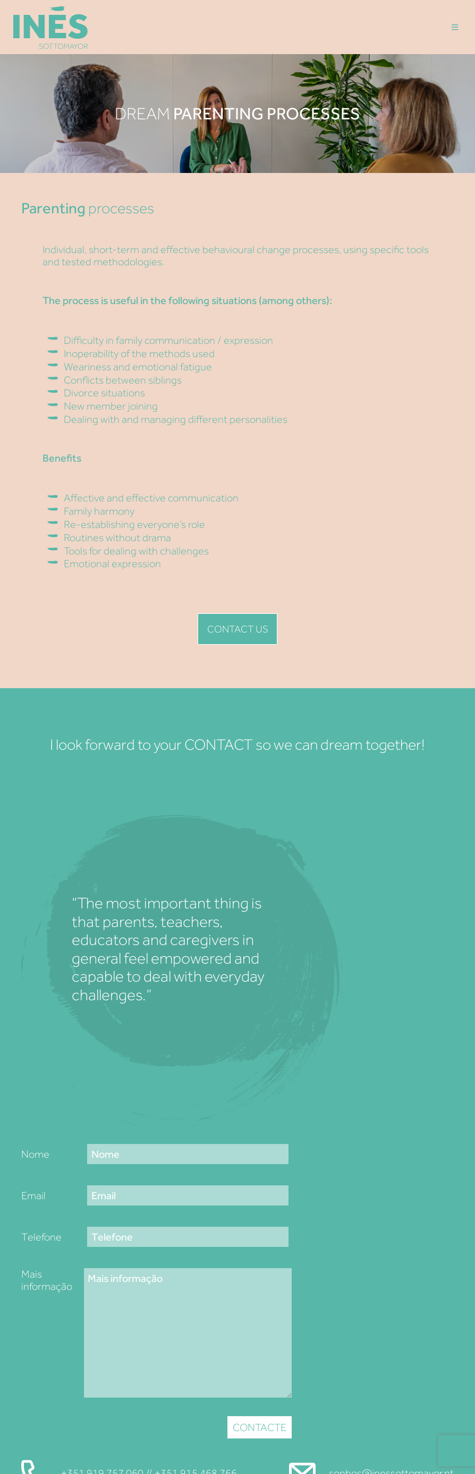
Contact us (237, 628)
